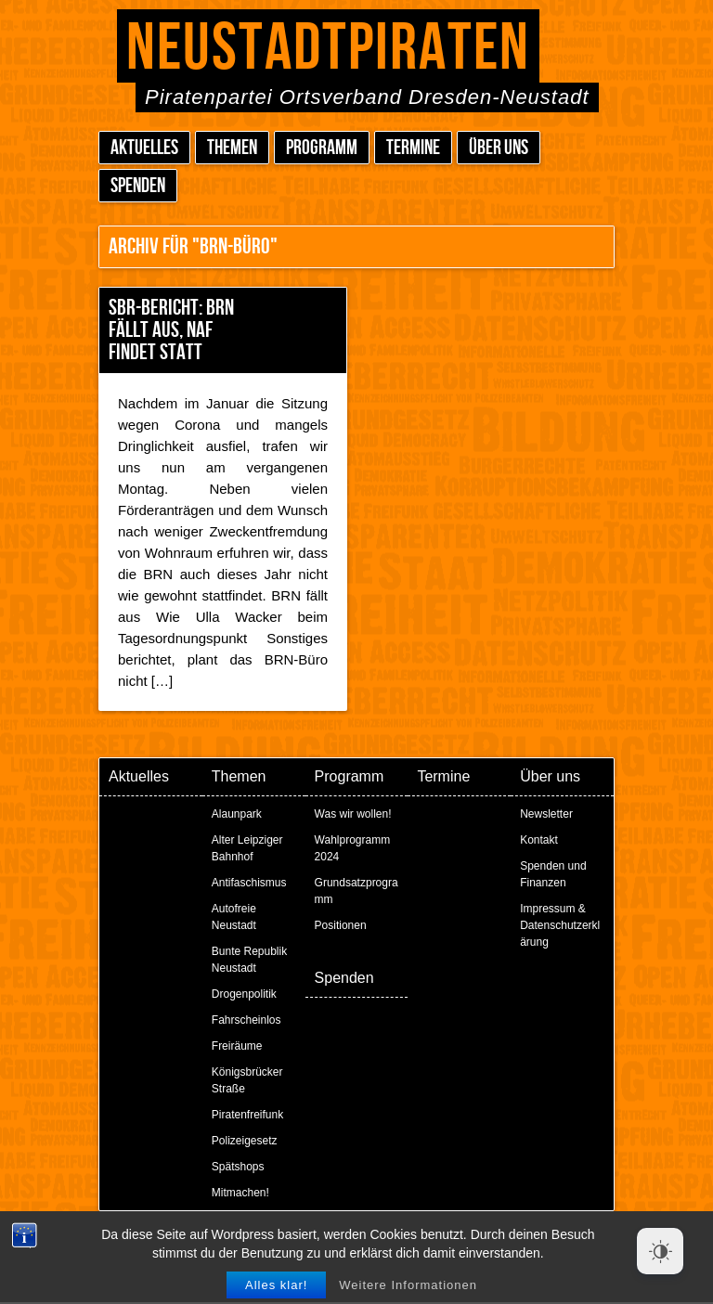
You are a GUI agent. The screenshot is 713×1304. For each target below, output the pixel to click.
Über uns (498, 148)
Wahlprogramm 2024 (353, 848)
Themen (232, 148)
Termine (413, 148)
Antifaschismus (249, 882)
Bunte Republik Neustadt (249, 960)
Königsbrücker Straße (247, 1080)
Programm (321, 148)
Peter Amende (378, 1238)
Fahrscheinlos (246, 1020)
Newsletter (546, 813)
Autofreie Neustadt (234, 917)
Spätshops (238, 1166)
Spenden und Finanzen (553, 874)
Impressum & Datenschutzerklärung (560, 925)
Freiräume (237, 1045)
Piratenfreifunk (247, 1114)
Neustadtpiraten (328, 48)
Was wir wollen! (353, 813)
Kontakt (539, 839)
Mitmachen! (240, 1192)
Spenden (137, 186)
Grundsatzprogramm (356, 891)
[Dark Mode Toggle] (660, 1251)
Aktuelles (144, 148)
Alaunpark (237, 813)
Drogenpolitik (244, 994)
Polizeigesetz (245, 1140)
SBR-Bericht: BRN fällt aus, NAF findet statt (171, 330)
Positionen (341, 925)
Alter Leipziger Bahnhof (247, 848)
